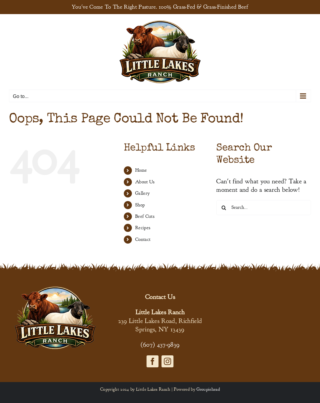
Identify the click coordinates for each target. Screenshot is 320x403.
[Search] (223, 207)
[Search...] (263, 207)
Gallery (142, 193)
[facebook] (153, 361)
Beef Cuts (144, 216)
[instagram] (167, 361)
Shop (140, 205)
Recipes (142, 228)
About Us (145, 182)
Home (141, 170)
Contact (142, 239)
